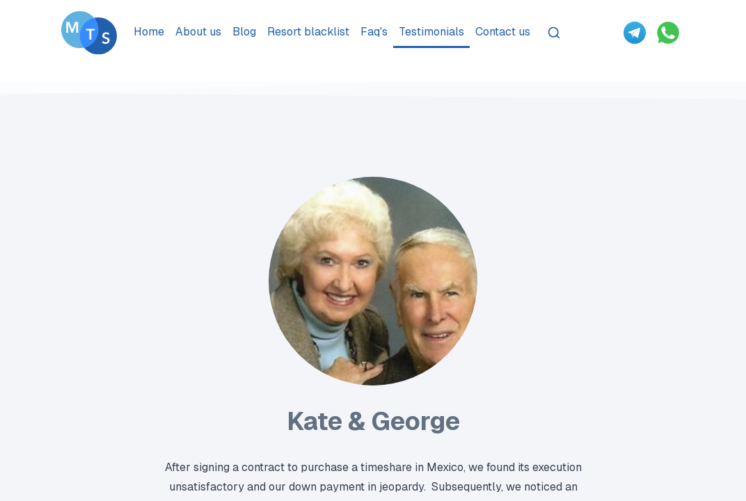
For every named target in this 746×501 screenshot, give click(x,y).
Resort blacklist (308, 31)
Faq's (374, 31)
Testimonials (431, 31)
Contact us (502, 31)
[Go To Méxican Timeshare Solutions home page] (89, 32)
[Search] (554, 32)
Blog (244, 31)
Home (149, 31)
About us (198, 31)
